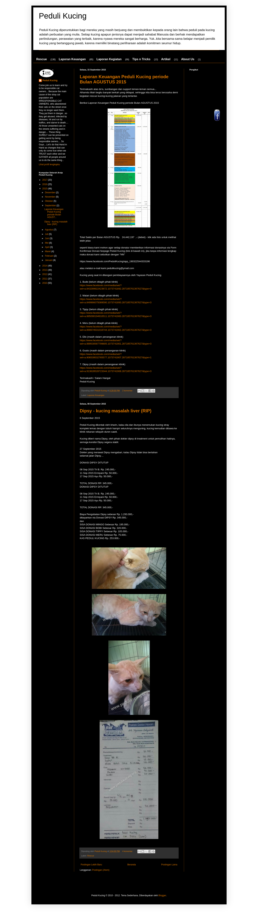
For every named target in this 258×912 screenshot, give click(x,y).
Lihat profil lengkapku (49, 164)
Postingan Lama (169, 864)
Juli (47, 234)
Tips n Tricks (141, 59)
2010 (45, 283)
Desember (50, 192)
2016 (45, 184)
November (50, 196)
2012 (45, 274)
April (47, 247)
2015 (45, 188)
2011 (45, 278)
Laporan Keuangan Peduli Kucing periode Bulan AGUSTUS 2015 (124, 79)
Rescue (41, 59)
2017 (45, 180)
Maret (48, 251)
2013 (45, 270)
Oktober (49, 201)
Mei (47, 243)
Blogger (162, 895)
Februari (49, 256)
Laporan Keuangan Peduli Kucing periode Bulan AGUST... (53, 213)
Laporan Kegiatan (109, 59)
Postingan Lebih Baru (91, 864)
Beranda (131, 864)
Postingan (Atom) (100, 870)
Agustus (49, 229)
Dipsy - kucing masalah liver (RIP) (115, 410)
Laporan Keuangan (72, 59)
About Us (187, 59)
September (51, 205)
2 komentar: (127, 390)
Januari (49, 260)
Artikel (165, 59)
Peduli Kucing (63, 16)
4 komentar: (127, 851)
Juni (47, 238)
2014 (45, 265)
